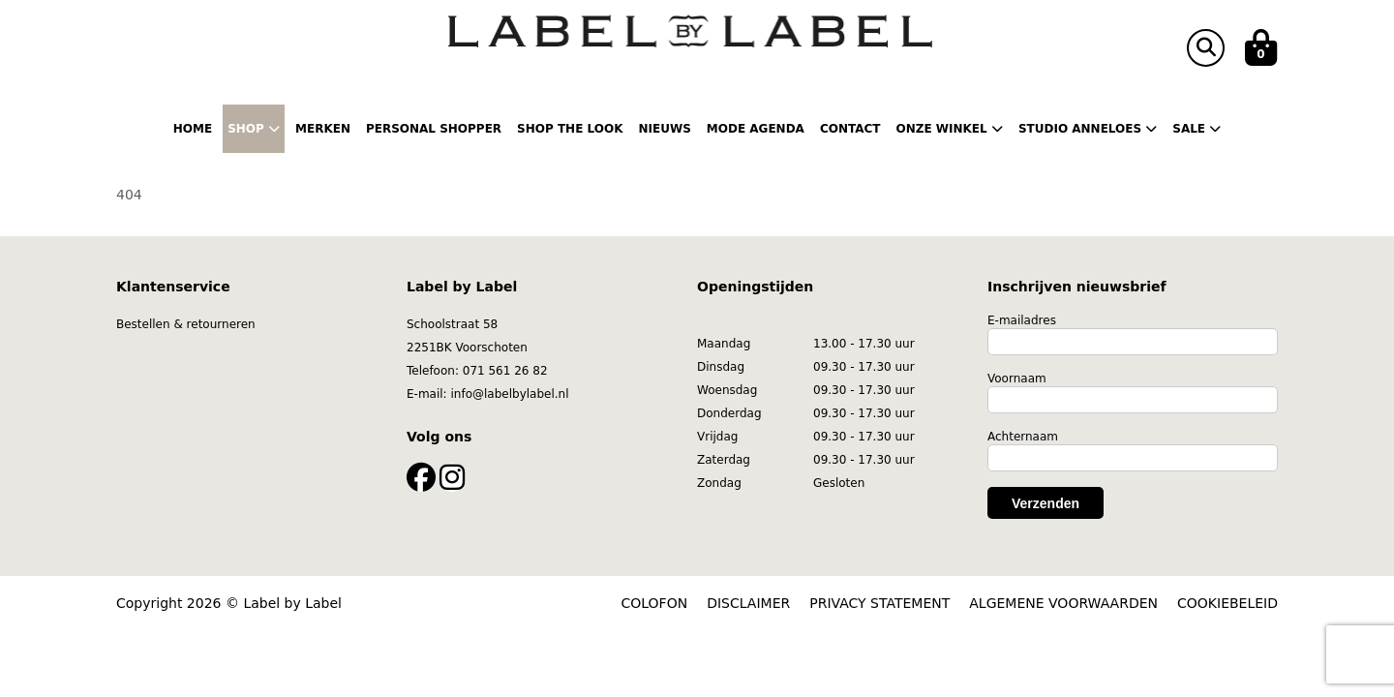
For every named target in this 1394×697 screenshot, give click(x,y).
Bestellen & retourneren (186, 324)
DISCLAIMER (748, 603)
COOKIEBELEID (1227, 603)
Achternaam (1022, 436)
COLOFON (654, 603)
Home (192, 129)
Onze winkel (949, 129)
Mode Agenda (755, 129)
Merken (322, 129)
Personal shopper (433, 129)
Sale (1196, 129)
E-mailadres (1021, 320)
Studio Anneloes (1087, 129)
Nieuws (664, 129)
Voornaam (1016, 378)
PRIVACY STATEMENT (879, 603)
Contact (850, 129)
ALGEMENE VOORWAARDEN (1063, 603)
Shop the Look (569, 129)
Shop (253, 129)
